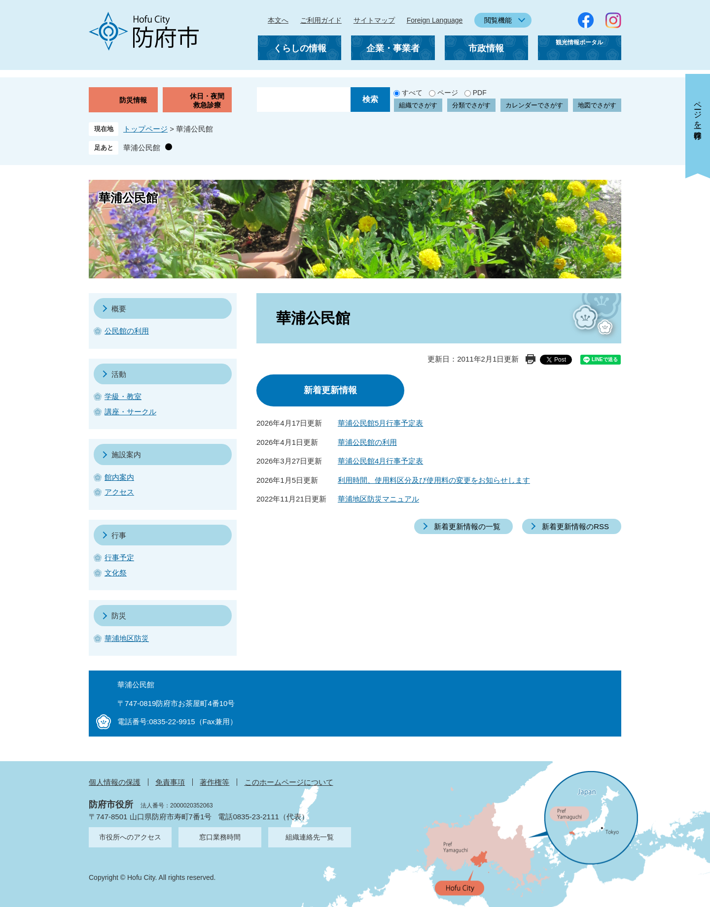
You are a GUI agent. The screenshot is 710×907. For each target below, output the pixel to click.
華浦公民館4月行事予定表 (380, 461)
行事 (118, 535)
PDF (480, 93)
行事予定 (119, 557)
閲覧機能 (498, 20)
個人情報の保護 (115, 782)
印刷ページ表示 (530, 359)
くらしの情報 (299, 48)
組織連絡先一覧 (309, 837)
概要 (118, 308)
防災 (118, 615)
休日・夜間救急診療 (207, 100)
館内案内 (119, 477)
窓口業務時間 (220, 837)
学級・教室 (123, 396)
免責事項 (170, 782)
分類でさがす (471, 105)
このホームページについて (289, 782)
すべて (412, 93)
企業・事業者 (393, 48)
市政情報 (486, 48)
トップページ (145, 129)
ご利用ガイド (321, 20)
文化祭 (116, 573)
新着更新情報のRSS (575, 526)
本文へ (278, 20)
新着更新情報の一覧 (467, 526)
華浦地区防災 (127, 638)
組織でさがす (418, 105)
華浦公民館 (141, 147)
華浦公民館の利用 (367, 442)
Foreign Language (435, 20)
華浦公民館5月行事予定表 (380, 423)
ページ (447, 93)
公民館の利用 (127, 331)
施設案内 (126, 454)
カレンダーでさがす (534, 105)
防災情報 (133, 100)
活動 (118, 374)
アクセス (119, 492)
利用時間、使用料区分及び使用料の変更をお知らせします (434, 480)
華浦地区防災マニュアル (378, 499)
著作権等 (214, 782)
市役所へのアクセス (130, 837)
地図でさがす (597, 105)
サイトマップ (374, 20)
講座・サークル (130, 411)
